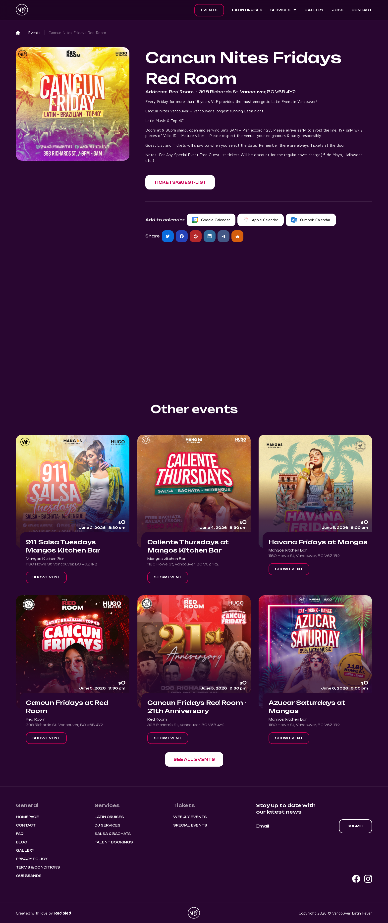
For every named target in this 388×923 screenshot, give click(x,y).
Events (209, 10)
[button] (283, 10)
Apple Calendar (265, 220)
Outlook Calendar (315, 220)
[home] (22, 10)
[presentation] (294, 847)
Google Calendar (215, 220)
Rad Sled (62, 913)
